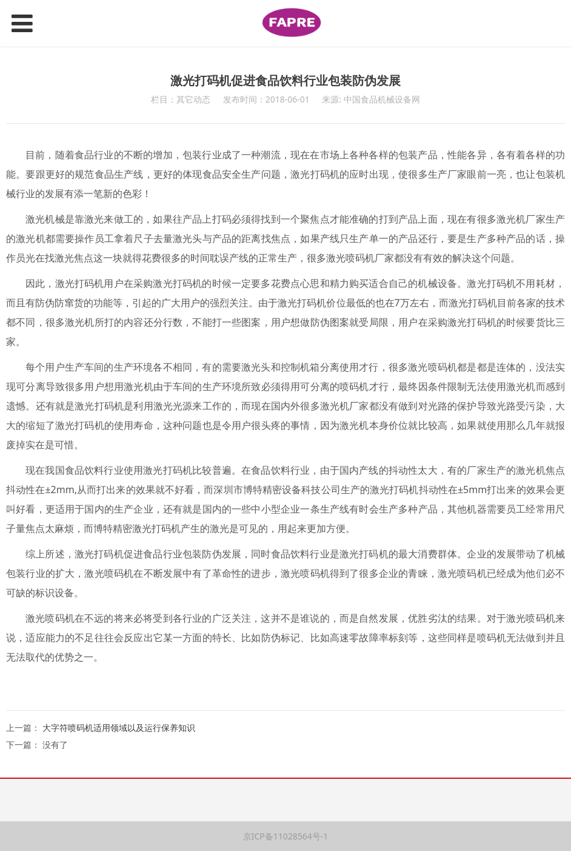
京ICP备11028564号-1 (286, 836)
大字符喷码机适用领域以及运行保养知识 (118, 727)
